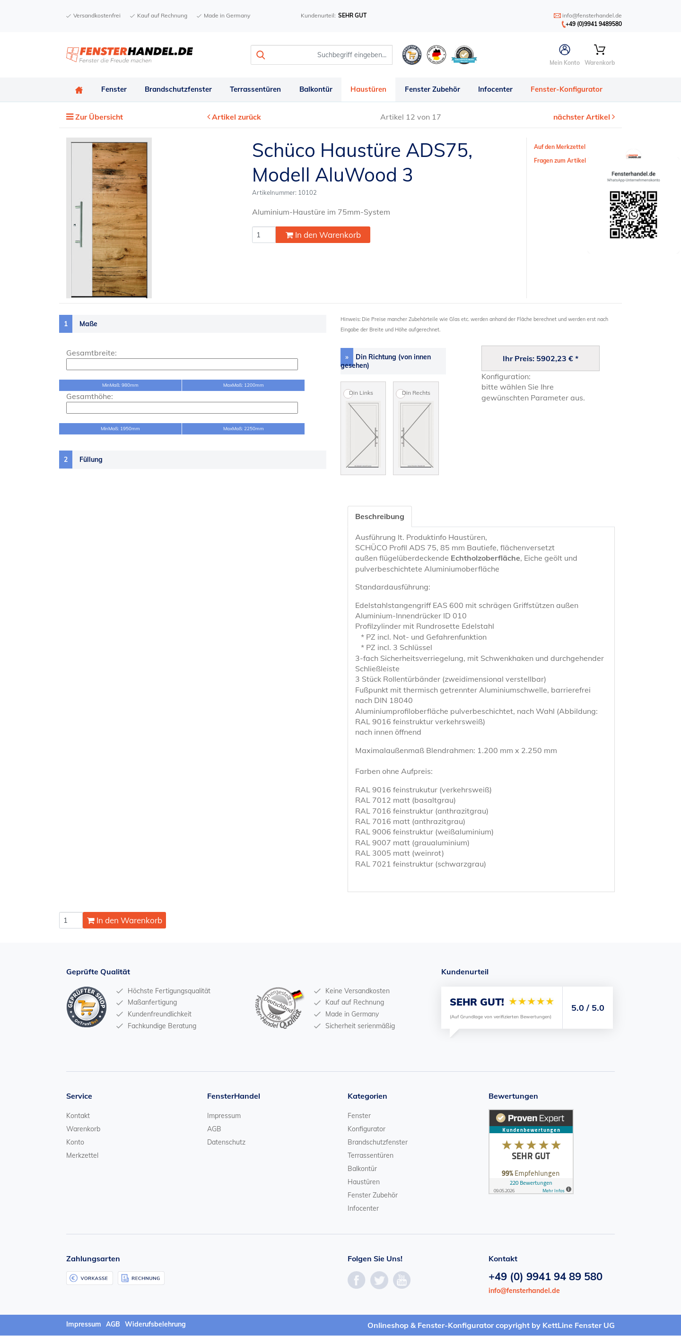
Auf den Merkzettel (559, 147)
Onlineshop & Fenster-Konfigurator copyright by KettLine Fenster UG (491, 1325)
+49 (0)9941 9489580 (594, 23)
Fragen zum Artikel (560, 161)
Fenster (115, 89)
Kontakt (78, 1116)
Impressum (224, 1116)
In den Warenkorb (323, 236)
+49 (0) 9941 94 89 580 (545, 1277)
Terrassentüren (258, 89)
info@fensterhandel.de (524, 1291)
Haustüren (373, 89)
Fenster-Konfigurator (573, 89)
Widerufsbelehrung (155, 1324)
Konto (75, 1142)
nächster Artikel (582, 117)
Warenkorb (83, 1129)
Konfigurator (366, 1129)
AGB (214, 1129)
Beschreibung (380, 516)
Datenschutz (226, 1142)
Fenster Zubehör (437, 89)
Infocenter (501, 89)
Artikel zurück (237, 117)
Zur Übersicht (99, 117)
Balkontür (319, 89)
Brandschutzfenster (180, 89)
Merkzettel (82, 1156)
